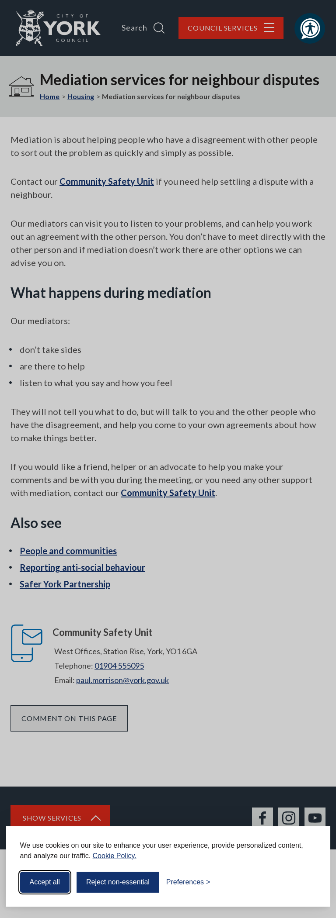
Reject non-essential (118, 882)
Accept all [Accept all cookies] (45, 882)
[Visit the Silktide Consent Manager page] (311, 882)
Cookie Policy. (114, 855)
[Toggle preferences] (188, 882)
